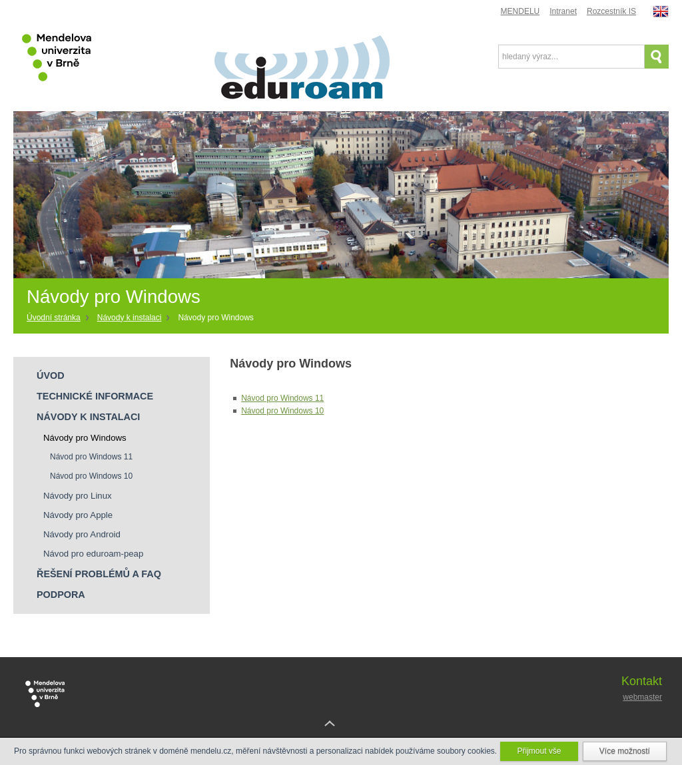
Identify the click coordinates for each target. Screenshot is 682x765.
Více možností (624, 751)
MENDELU (520, 11)
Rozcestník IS (611, 11)
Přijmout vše (539, 751)
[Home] (59, 318)
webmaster (642, 697)
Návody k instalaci (129, 317)
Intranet (563, 11)
